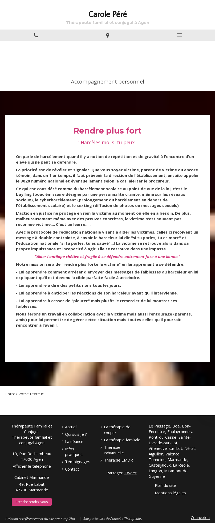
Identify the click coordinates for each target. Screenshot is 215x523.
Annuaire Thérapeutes (126, 518)
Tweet (130, 472)
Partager (114, 472)
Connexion (200, 517)
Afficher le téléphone (32, 466)
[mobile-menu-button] (179, 35)
